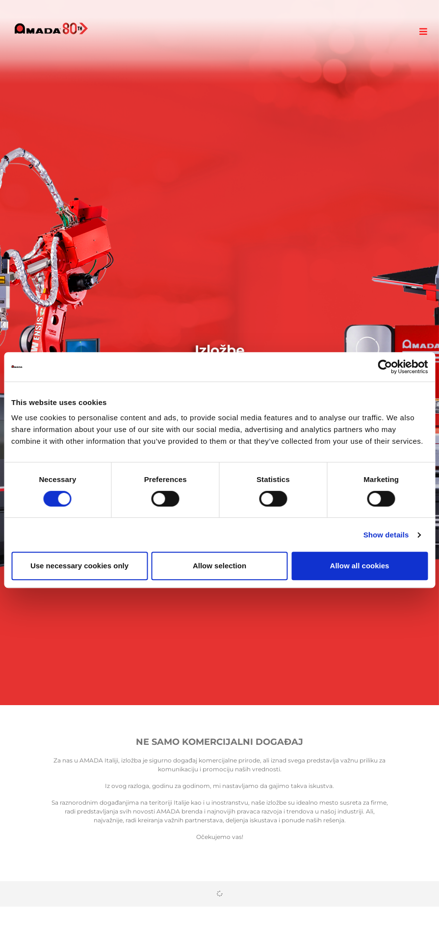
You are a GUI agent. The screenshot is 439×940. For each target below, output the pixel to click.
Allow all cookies (359, 565)
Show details (386, 535)
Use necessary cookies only (79, 565)
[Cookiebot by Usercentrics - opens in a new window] (385, 366)
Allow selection (219, 565)
